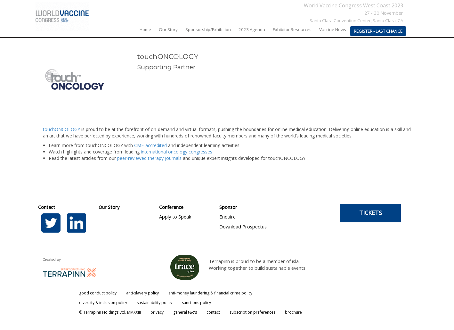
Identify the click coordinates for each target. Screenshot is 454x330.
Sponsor (228, 207)
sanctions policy (196, 302)
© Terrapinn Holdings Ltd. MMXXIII (110, 312)
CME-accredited (150, 145)
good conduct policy (98, 293)
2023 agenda (252, 29)
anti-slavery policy (142, 293)
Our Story (109, 207)
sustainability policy (154, 302)
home (145, 29)
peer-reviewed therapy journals (149, 158)
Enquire (227, 216)
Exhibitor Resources (292, 29)
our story (168, 29)
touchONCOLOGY (61, 129)
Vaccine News (332, 29)
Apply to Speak (175, 216)
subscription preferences (252, 312)
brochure (293, 312)
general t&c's (185, 312)
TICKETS (370, 213)
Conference (171, 207)
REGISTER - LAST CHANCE (378, 31)
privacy (157, 312)
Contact (46, 207)
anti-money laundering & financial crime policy (210, 293)
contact (213, 312)
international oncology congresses (176, 152)
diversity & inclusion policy (103, 302)
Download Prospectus (243, 226)
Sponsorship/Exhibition (208, 29)
